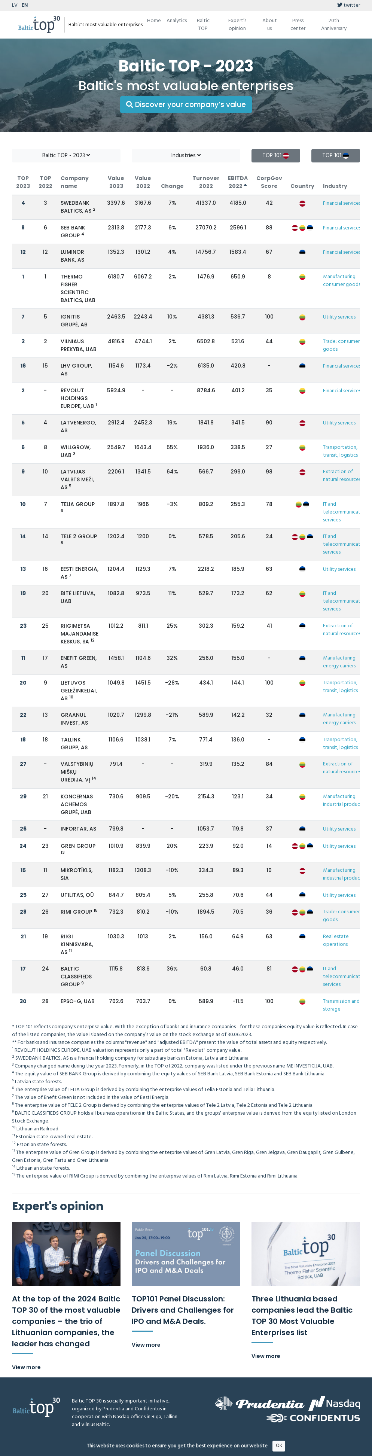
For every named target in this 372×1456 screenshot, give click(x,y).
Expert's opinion (58, 1206)
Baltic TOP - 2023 (66, 155)
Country (302, 186)
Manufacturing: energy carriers (340, 662)
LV (15, 5)
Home (154, 20)
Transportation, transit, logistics (340, 451)
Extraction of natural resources (342, 476)
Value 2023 (116, 182)
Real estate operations (336, 940)
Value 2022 (143, 182)
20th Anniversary (334, 24)
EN (25, 5)
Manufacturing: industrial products (343, 800)
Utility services (339, 317)
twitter (348, 5)
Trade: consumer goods (341, 345)
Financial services (342, 203)
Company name (75, 182)
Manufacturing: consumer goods (341, 281)
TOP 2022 (45, 182)
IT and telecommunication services (345, 512)
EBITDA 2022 (238, 182)
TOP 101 (275, 155)
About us (269, 24)
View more (26, 1367)
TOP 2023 (23, 182)
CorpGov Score (269, 182)
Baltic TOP (203, 24)
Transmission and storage (341, 1005)
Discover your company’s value (186, 105)
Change (172, 186)
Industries (186, 155)
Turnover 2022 (206, 182)
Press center (297, 24)
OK (279, 1446)
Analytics (177, 20)
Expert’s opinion (237, 24)
